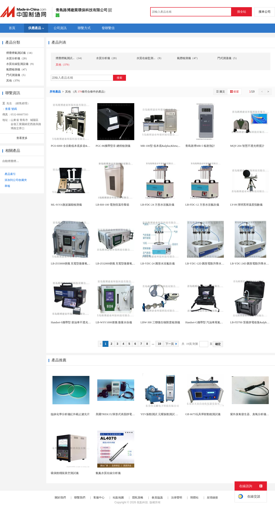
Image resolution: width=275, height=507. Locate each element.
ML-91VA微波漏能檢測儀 (66, 204)
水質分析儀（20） (17, 58)
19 (159, 343)
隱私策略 (137, 497)
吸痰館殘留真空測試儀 (65, 473)
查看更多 (22, 138)
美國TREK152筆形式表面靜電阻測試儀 (119, 414)
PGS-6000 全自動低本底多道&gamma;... (74, 145)
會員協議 (157, 497)
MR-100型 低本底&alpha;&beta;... (160, 145)
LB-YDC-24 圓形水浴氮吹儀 (158, 263)
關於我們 (60, 497)
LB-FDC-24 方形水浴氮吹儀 (157, 204)
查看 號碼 (11, 109)
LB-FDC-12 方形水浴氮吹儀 (202, 204)
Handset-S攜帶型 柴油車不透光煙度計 (73, 322)
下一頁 (171, 343)
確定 (218, 344)
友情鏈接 (212, 497)
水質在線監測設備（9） (20, 64)
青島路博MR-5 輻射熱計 (200, 145)
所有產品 (55, 91)
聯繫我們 (79, 497)
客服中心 (98, 497)
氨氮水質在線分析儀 (108, 473)
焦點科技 (142, 502)
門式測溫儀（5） (16, 75)
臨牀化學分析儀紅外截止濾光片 (70, 414)
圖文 (220, 91)
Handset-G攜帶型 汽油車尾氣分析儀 (207, 322)
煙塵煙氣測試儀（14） (20, 52)
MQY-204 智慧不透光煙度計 (247, 145)
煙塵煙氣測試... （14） (69, 58)
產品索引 (10, 174)
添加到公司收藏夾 (16, 180)
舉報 (7, 186)
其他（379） (13, 80)
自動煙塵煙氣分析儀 (14, 161)
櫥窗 (234, 91)
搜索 (119, 77)
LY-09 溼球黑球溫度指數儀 (246, 204)
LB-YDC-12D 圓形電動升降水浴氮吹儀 (208, 263)
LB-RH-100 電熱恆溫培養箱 (112, 204)
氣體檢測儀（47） (17, 69)
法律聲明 (176, 497)
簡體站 (194, 497)
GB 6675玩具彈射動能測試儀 (202, 414)
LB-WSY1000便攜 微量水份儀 (114, 322)
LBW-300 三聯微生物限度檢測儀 (160, 322)
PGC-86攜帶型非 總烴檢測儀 (113, 145)
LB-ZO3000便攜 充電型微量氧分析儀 (73, 263)
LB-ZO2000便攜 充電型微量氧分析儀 (118, 263)
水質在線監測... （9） (150, 58)
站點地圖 (118, 497)
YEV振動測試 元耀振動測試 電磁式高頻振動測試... (171, 414)
